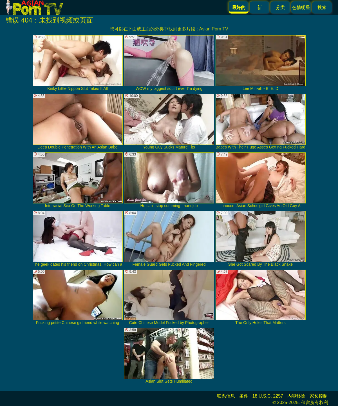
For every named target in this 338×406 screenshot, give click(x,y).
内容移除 (296, 396)
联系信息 (226, 396)
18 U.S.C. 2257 (267, 396)
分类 (280, 7)
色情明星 (301, 7)
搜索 (321, 7)
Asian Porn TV (213, 28)
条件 (243, 396)
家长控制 (319, 396)
